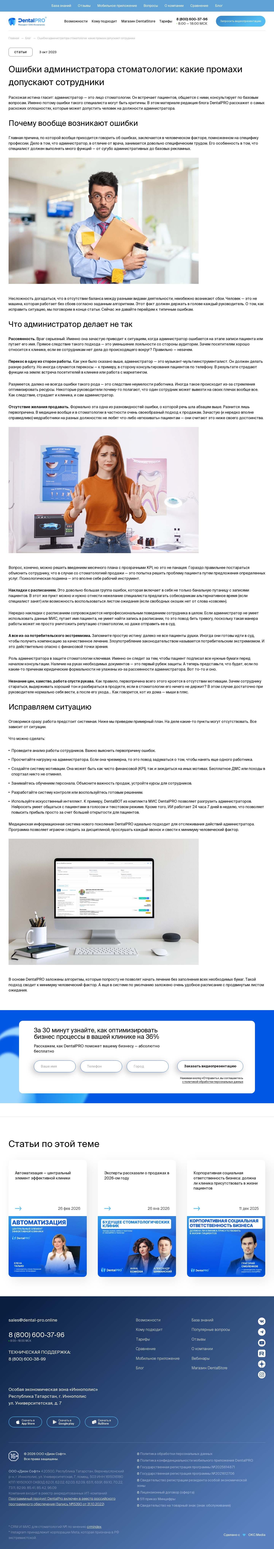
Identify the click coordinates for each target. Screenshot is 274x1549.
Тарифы (143, 1339)
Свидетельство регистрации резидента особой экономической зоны (192, 1483)
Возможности (148, 1320)
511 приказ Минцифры (156, 1499)
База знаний (202, 1320)
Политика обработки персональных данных (174, 1454)
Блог (140, 1368)
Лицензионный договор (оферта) (165, 1492)
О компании (202, 1349)
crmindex (94, 1527)
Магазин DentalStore (209, 1368)
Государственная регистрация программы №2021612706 (185, 1473)
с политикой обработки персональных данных (212, 1081)
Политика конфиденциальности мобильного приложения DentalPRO (195, 1460)
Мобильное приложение (158, 1358)
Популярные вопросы (211, 1329)
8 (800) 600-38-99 (27, 1359)
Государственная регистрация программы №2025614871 (186, 1467)
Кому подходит (149, 1329)
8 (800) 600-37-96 (37, 1334)
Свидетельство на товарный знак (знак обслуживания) (184, 1505)
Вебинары (201, 1358)
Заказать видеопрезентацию (210, 1066)
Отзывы (199, 1339)
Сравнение (146, 1349)
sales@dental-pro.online (33, 1320)
